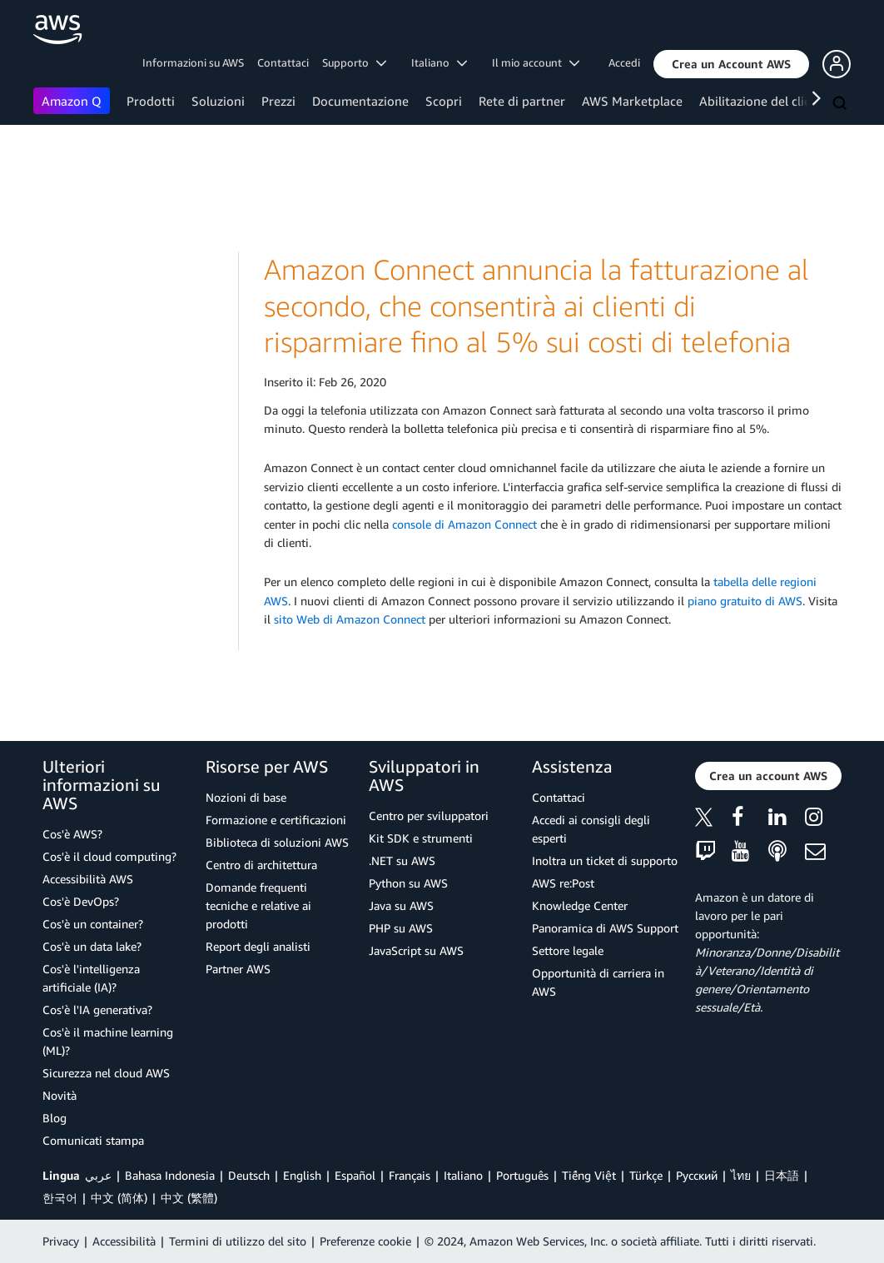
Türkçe (646, 1175)
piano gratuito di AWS (745, 601)
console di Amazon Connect (464, 524)
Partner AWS (238, 969)
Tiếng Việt (589, 1175)
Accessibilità (124, 1241)
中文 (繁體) (189, 1198)
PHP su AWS (401, 928)
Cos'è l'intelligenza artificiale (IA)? (91, 978)
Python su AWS (408, 883)
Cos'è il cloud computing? (109, 856)
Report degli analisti (258, 946)
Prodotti (151, 100)
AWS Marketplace (632, 100)
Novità (59, 1095)
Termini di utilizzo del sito (237, 1241)
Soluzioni (218, 100)
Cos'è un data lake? (92, 946)
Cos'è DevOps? (80, 901)
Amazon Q (72, 100)
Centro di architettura (261, 865)
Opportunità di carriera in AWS (598, 982)
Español (355, 1175)
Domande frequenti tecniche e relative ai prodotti (258, 905)
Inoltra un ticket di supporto (605, 860)
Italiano (463, 1175)
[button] (731, 64)
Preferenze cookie (365, 1241)
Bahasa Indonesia (170, 1175)
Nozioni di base (246, 797)
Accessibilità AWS (87, 879)
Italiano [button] (439, 62)
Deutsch (249, 1175)
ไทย (741, 1175)
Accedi (624, 62)
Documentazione (360, 100)
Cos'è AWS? (72, 834)
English (302, 1175)
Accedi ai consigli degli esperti (591, 829)
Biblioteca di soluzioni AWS (277, 842)
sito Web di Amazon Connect (349, 619)
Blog (54, 1118)
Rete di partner (522, 100)
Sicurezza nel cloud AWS (106, 1073)
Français (409, 1175)
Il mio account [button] (535, 62)
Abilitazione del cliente (764, 100)
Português (522, 1175)
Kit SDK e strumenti (421, 838)
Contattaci (283, 62)
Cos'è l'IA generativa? (97, 1009)
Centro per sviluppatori (429, 815)
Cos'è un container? (92, 924)
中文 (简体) (119, 1198)
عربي (98, 1175)
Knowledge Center (580, 905)
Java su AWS (401, 905)
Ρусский (697, 1175)
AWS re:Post (563, 883)
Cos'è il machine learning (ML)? (107, 1041)
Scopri (443, 100)
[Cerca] (841, 104)
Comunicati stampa (93, 1140)
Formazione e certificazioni (276, 820)
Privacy (60, 1241)
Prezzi (278, 100)
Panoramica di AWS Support (605, 928)
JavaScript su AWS (416, 950)
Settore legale (567, 950)
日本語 (781, 1175)
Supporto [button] (354, 62)
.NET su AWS (402, 860)
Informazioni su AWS (193, 62)
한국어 (59, 1198)
